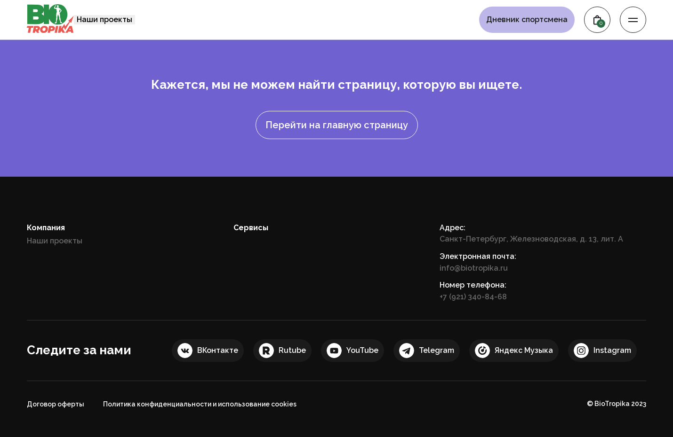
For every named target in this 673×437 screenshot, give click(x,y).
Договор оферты (55, 404)
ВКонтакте (217, 350)
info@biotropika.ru (474, 268)
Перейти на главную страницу (336, 125)
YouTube (362, 350)
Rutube (292, 350)
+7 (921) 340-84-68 (473, 296)
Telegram (436, 350)
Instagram (612, 350)
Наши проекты (104, 19)
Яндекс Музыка (524, 350)
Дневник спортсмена (527, 20)
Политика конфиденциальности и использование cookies (199, 404)
